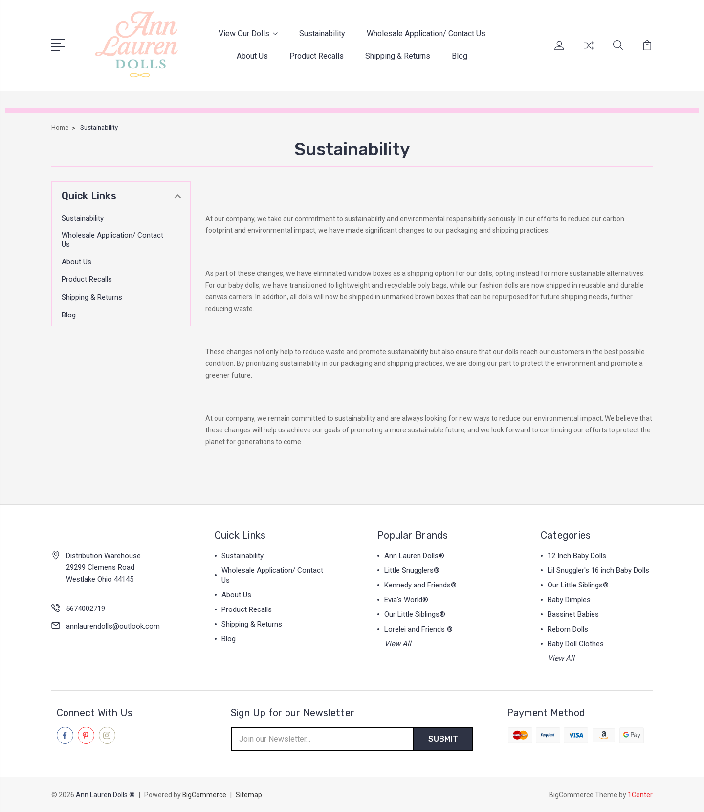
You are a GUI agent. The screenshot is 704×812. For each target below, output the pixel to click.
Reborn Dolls (568, 629)
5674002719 (85, 608)
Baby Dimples (569, 599)
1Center (640, 795)
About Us (252, 56)
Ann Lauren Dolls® (414, 555)
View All (397, 643)
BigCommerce (204, 795)
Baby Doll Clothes (576, 643)
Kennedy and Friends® (420, 585)
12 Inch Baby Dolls (577, 555)
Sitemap (249, 795)
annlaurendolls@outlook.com (113, 625)
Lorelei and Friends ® (418, 629)
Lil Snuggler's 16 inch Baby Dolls (598, 570)
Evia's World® (406, 599)
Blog (459, 56)
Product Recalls (316, 56)
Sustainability (322, 33)
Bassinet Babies (573, 614)
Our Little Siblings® (414, 614)
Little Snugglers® (412, 570)
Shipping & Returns (397, 56)
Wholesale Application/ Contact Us (426, 33)
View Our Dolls (248, 33)
